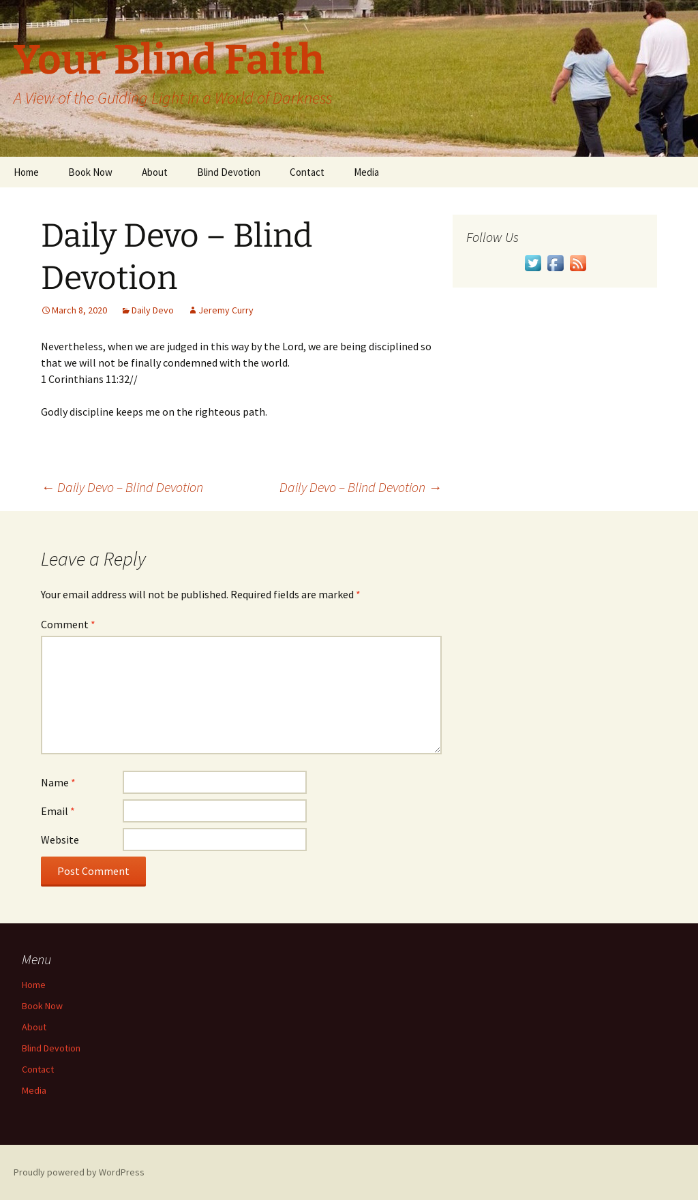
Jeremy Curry (226, 310)
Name (58, 782)
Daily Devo (153, 310)
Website (60, 839)
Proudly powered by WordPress (79, 1172)
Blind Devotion (228, 172)
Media (366, 172)
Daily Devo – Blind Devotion (122, 486)
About (155, 172)
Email (58, 811)
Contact (307, 172)
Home (26, 172)
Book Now (90, 172)
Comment (68, 624)
